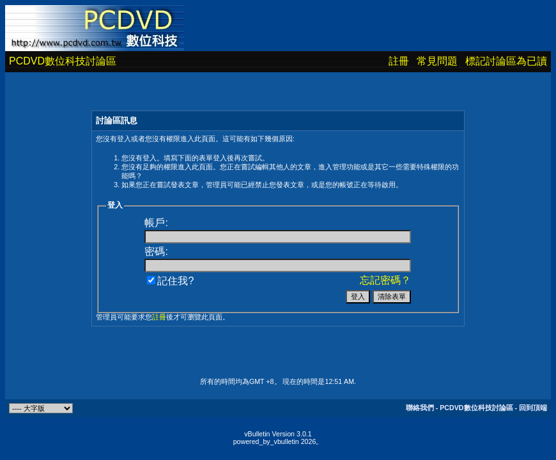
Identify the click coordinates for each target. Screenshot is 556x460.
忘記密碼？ (385, 280)
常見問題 (437, 61)
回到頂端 (533, 407)
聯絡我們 (420, 407)
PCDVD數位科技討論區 (62, 61)
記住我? (170, 280)
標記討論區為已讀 (506, 61)
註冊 (399, 61)
